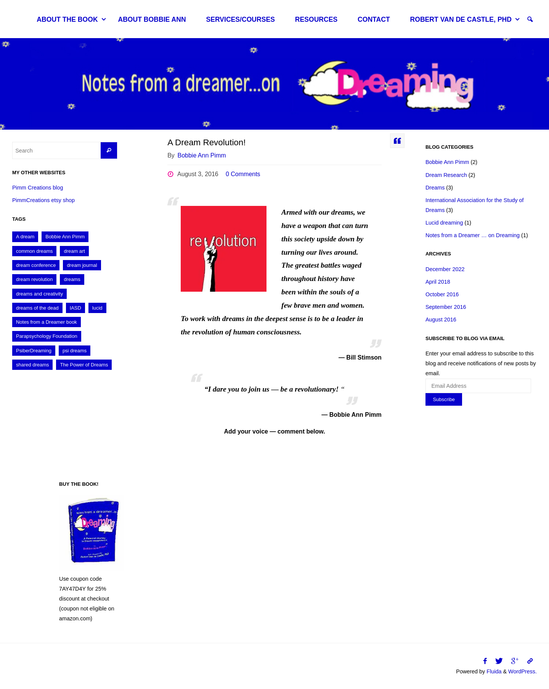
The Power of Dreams (84, 365)
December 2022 (444, 269)
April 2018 (437, 282)
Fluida (493, 671)
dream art (74, 251)
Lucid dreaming (444, 223)
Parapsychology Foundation (46, 336)
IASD (75, 308)
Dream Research (446, 175)
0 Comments (243, 174)
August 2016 (440, 319)
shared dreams (32, 365)
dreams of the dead (37, 308)
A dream (25, 236)
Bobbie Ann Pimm (65, 236)
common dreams (34, 251)
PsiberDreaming (33, 350)
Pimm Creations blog (37, 188)
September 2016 (445, 307)
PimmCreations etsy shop (43, 200)
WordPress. (522, 671)
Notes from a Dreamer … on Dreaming (472, 235)
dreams (72, 279)
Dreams (435, 188)
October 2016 (442, 294)
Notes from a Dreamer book (46, 322)
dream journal (82, 265)
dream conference (36, 265)
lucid (97, 308)
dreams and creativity (39, 294)
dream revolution (34, 279)
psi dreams (75, 350)
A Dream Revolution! (206, 142)
